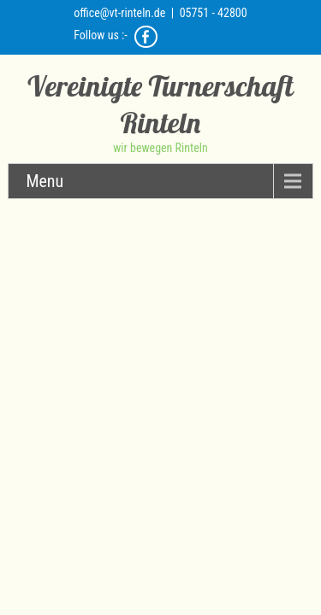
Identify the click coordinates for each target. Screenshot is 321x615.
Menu (44, 181)
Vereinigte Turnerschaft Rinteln (160, 104)
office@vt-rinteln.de (119, 13)
